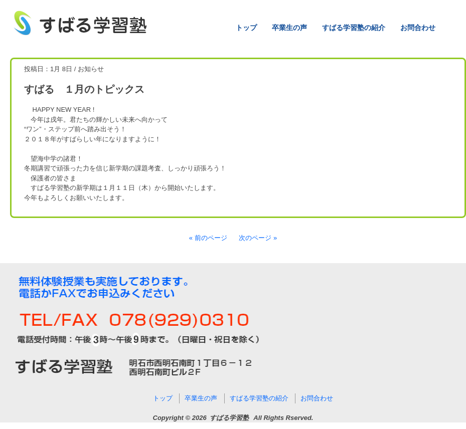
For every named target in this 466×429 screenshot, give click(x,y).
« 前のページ (208, 238)
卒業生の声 (289, 28)
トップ (246, 28)
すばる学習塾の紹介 (353, 28)
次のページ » (258, 238)
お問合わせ (417, 28)
